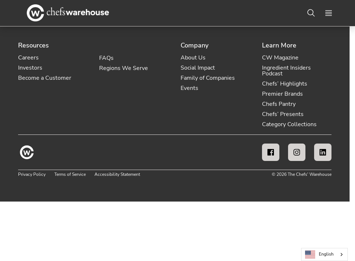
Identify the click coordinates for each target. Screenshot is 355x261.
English (319, 254)
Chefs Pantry (279, 104)
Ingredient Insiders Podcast (286, 70)
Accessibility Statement (117, 174)
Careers (28, 58)
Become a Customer (44, 78)
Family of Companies (208, 78)
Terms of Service (70, 174)
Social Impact (198, 68)
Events (189, 88)
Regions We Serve (123, 68)
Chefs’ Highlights (284, 84)
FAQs (106, 58)
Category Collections (289, 124)
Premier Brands (282, 94)
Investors (30, 68)
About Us (193, 58)
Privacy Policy (32, 174)
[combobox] (324, 254)
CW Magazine (280, 58)
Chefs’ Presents (283, 114)
